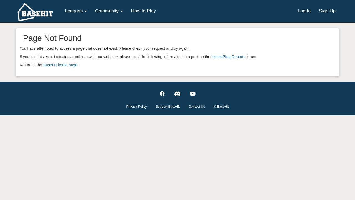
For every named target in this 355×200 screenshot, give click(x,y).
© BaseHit (221, 107)
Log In (304, 11)
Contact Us (197, 107)
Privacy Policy (136, 107)
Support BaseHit (168, 107)
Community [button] (109, 11)
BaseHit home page (60, 65)
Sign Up (327, 11)
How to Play (143, 11)
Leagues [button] (76, 11)
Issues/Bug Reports (228, 56)
